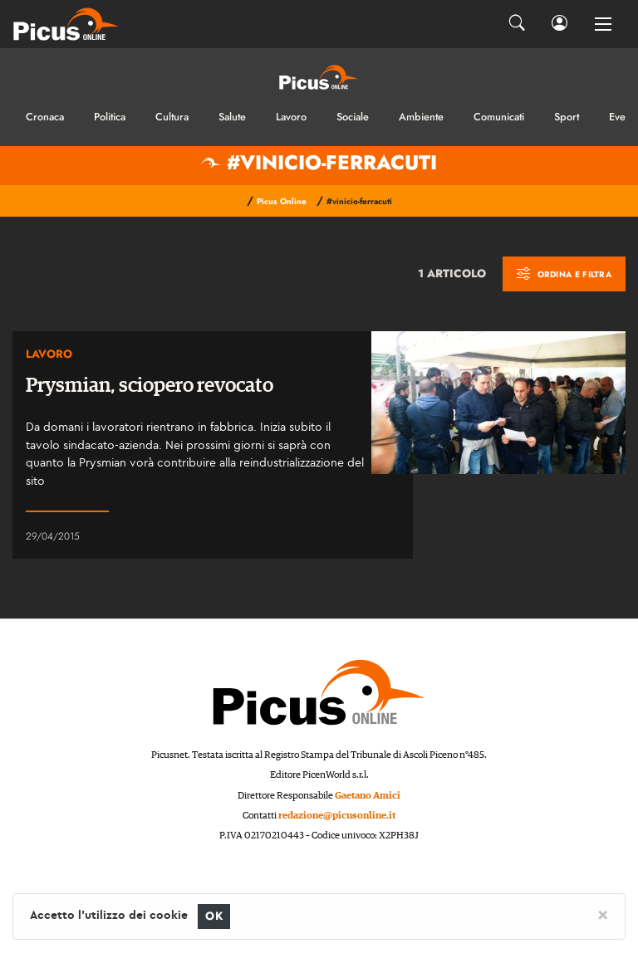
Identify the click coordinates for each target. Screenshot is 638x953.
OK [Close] (214, 916)
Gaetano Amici (367, 795)
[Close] (603, 914)
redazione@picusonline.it (336, 815)
